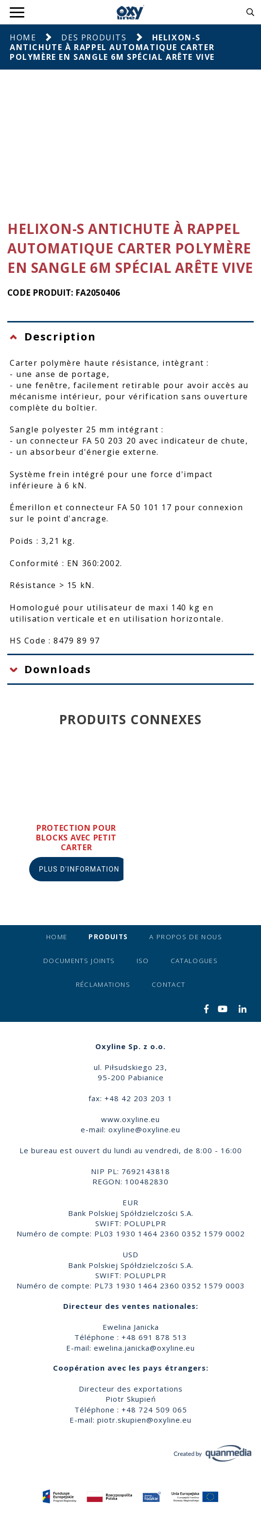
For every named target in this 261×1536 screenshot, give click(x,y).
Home (23, 37)
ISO (143, 960)
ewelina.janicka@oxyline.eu (144, 1348)
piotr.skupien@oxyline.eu (144, 1420)
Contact (168, 984)
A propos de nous (185, 936)
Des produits (93, 37)
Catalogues (194, 960)
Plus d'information (79, 869)
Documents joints (79, 960)
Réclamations (103, 984)
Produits (108, 936)
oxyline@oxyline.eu (144, 1129)
